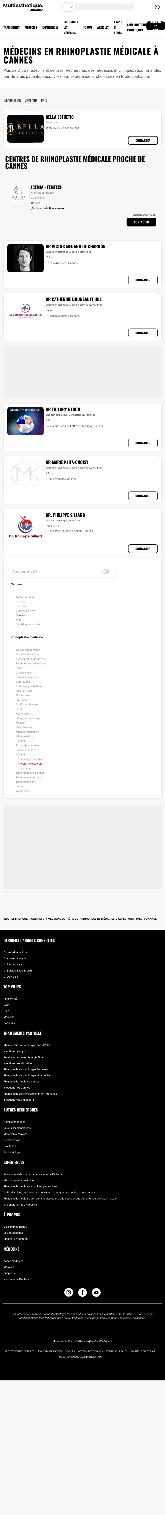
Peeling (20, 740)
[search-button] (130, 6)
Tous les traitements (28, 649)
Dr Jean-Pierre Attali (15, 952)
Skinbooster (23, 768)
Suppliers (9, 1273)
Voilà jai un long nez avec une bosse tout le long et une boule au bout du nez (49, 1192)
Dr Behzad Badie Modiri (17, 970)
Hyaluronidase (24, 713)
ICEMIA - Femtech (47, 187)
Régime (20, 754)
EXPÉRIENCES (50, 27)
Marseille (8, 1017)
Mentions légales (116, 1351)
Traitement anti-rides (28, 777)
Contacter (143, 140)
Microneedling (24, 736)
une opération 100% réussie (20, 1204)
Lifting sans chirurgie (28, 718)
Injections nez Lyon (15, 1051)
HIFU (19, 709)
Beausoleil (22, 606)
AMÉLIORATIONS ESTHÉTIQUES (136, 27)
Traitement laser (25, 781)
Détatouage (23, 681)
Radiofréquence (25, 750)
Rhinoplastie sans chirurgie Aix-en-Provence (30, 1093)
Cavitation (9, 1146)
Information (12, 100)
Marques (8, 1267)
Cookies (70, 1351)
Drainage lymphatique (29, 686)
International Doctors (16, 1279)
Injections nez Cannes (16, 1087)
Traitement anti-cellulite (30, 772)
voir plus (97, 304)
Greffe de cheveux (27, 704)
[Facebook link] (82, 1293)
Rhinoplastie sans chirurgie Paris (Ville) (26, 1045)
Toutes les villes (25, 597)
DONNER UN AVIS (155, 25)
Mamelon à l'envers (15, 1134)
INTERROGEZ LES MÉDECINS (70, 27)
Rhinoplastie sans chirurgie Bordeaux (25, 1069)
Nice (18, 619)
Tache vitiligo (11, 1152)
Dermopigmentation (28, 677)
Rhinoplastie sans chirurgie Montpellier (26, 1075)
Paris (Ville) (10, 998)
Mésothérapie (24, 727)
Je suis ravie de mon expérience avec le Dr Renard (33, 1174)
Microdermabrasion (27, 731)
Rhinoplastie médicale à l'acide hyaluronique (30, 1186)
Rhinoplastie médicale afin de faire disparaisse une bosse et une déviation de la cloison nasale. (60, 1198)
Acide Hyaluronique (28, 654)
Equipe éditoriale (13, 1232)
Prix (44, 100)
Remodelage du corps (29, 759)
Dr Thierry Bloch (63, 409)
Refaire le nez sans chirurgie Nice (23, 1057)
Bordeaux (9, 1023)
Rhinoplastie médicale (29, 763)
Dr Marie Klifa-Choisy (67, 462)
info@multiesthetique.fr (98, 1341)
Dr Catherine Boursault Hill (74, 299)
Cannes (20, 615)
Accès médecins (13, 1261)
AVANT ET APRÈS (118, 27)
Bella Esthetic (60, 117)
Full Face (21, 699)
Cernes (20, 668)
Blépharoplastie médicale (31, 663)
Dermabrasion (11, 1140)
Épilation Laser (24, 690)
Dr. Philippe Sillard (65, 515)
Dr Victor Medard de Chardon (75, 246)
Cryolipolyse (23, 672)
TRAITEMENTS (11, 27)
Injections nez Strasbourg (18, 1099)
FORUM (87, 27)
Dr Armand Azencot (15, 958)
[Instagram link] (68, 1293)
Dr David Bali (11, 976)
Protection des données (19, 1351)
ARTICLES (103, 27)
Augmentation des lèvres (31, 659)
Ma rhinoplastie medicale (18, 1180)
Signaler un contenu (15, 1238)
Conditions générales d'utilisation (80, 1357)
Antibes (20, 601)
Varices (20, 786)
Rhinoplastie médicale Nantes (21, 1081)
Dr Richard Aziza (13, 964)
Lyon (6, 1004)
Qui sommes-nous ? (15, 1226)
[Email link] (96, 1292)
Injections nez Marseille (17, 1063)
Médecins (31, 100)
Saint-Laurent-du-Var (28, 624)
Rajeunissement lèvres (17, 1127)
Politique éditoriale (143, 1351)
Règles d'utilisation (50, 1351)
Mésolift (20, 722)
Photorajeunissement (28, 745)
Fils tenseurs (23, 695)
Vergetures (22, 790)
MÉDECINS (31, 27)
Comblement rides (14, 1121)
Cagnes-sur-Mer (26, 610)
